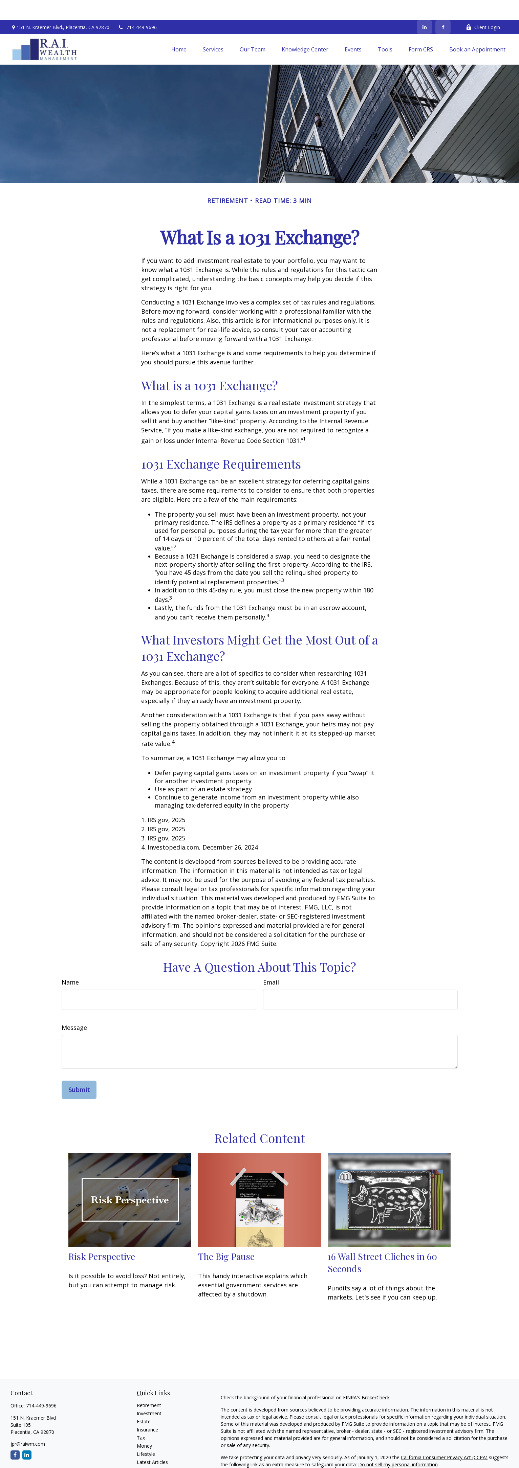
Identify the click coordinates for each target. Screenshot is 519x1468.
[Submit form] (79, 1069)
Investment (149, 1393)
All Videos (147, 1450)
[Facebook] (443, 7)
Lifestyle (146, 1433)
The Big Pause (226, 1236)
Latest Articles (152, 1442)
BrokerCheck (376, 1377)
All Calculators (152, 1458)
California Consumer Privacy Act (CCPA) (444, 1437)
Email (271, 962)
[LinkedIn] (424, 7)
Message (74, 1007)
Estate (144, 1401)
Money (144, 1425)
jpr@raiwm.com (27, 1423)
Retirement (149, 1385)
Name (70, 962)
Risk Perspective (101, 1236)
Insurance (147, 1409)
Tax (141, 1417)
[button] (179, 29)
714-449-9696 (137, 7)
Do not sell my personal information (398, 1444)
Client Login (483, 7)
